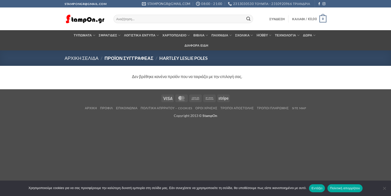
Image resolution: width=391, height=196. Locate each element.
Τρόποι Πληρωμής (273, 108)
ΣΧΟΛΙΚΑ (244, 35)
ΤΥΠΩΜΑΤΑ (84, 35)
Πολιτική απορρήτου (345, 188)
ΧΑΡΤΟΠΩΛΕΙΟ (176, 35)
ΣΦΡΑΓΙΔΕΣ (109, 35)
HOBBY (264, 35)
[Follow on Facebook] (319, 4)
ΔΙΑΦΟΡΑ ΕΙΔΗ (196, 45)
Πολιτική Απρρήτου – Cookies (166, 108)
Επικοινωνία (126, 108)
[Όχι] (384, 190)
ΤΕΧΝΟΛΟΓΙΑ (287, 35)
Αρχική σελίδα (81, 58)
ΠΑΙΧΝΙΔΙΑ (221, 35)
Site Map (299, 108)
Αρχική (91, 108)
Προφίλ (106, 108)
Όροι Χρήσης (206, 108)
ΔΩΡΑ (309, 35)
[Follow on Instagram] (323, 4)
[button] (277, 19)
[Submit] (248, 19)
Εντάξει (316, 188)
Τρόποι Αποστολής (237, 108)
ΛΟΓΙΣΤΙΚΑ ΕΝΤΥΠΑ (141, 35)
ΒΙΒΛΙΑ (201, 35)
